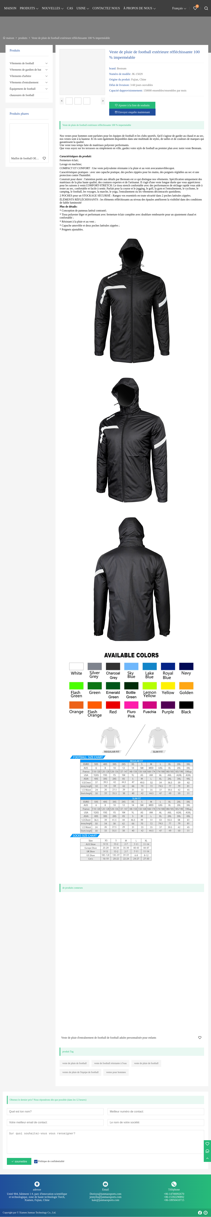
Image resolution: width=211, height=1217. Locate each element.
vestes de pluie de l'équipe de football (80, 1072)
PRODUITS (27, 8)
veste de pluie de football (74, 1063)
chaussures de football (22, 95)
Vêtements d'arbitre (20, 76)
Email (105, 1189)
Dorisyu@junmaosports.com (105, 1196)
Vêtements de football (22, 63)
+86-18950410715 (174, 1200)
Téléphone (174, 1189)
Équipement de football (22, 88)
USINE (81, 8)
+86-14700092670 (174, 1196)
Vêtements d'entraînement (24, 82)
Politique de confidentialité (51, 1161)
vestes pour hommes (116, 1072)
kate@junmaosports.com (105, 1200)
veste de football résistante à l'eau (110, 1063)
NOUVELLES (51, 8)
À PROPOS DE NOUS (137, 8)
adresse (37, 1189)
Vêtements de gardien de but (25, 69)
